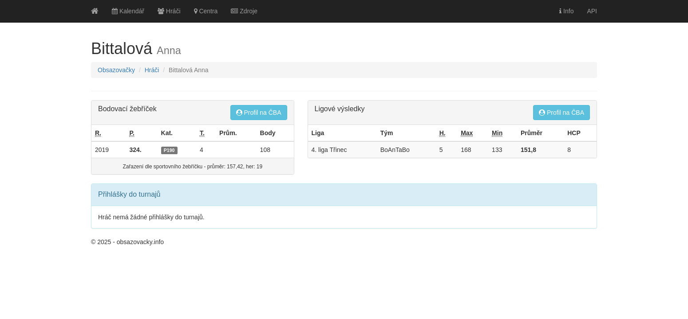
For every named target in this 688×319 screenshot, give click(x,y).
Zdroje (244, 11)
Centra (206, 11)
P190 (169, 150)
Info (566, 11)
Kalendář (128, 11)
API (592, 11)
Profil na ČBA (258, 112)
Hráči (169, 11)
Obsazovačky (116, 70)
